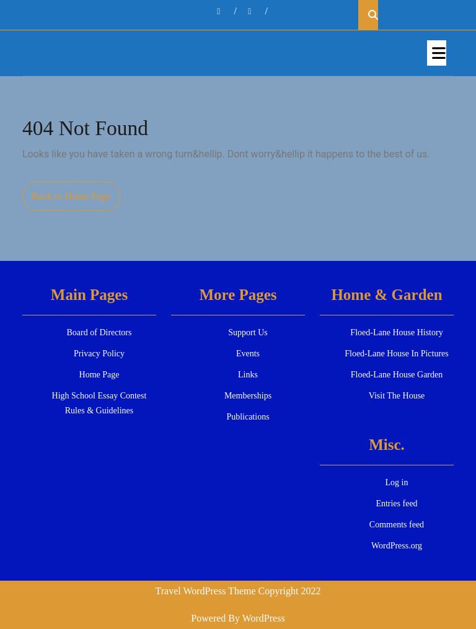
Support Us (247, 332)
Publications (247, 416)
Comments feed (396, 524)
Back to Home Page (76, 199)
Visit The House (397, 395)
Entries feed (396, 503)
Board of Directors (99, 332)
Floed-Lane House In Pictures (397, 353)
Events (248, 353)
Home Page (99, 374)
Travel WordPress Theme (206, 591)
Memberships (247, 395)
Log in (397, 482)
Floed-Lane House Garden (397, 374)
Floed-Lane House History (396, 332)
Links (248, 374)
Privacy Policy (99, 353)
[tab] (436, 53)
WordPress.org (396, 545)
